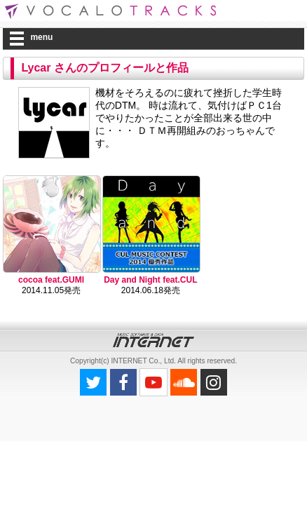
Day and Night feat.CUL (150, 280)
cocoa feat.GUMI (51, 280)
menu (41, 37)
